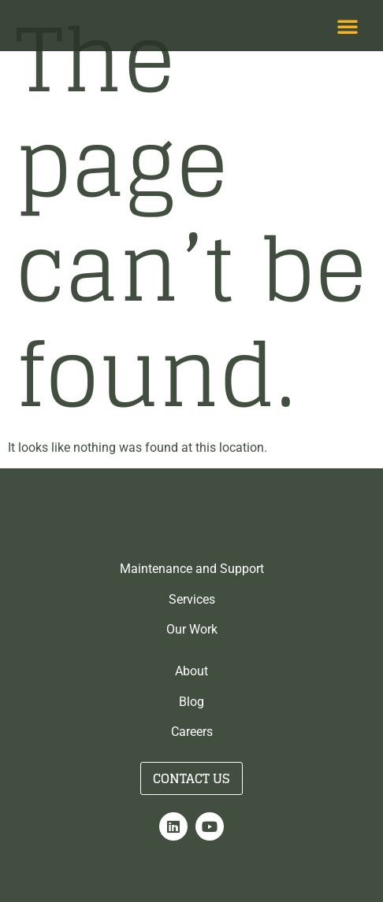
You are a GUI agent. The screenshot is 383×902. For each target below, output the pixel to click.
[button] (347, 26)
